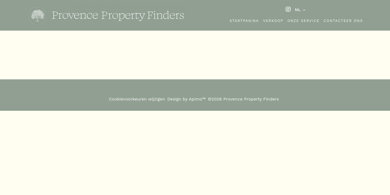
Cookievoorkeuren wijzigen (137, 99)
